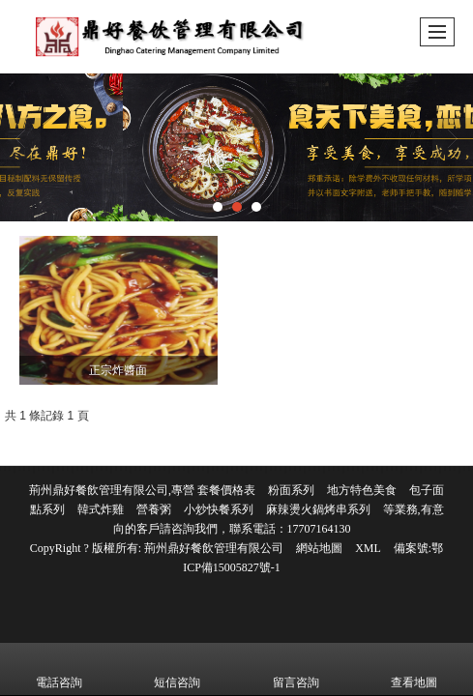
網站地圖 (319, 548)
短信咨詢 (177, 669)
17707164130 (319, 529)
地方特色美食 (362, 490)
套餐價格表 (226, 490)
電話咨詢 (59, 669)
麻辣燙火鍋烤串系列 (318, 509)
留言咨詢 (296, 669)
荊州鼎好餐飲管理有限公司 (213, 548)
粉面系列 (291, 490)
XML (368, 548)
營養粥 (153, 509)
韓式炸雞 (100, 509)
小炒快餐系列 (218, 509)
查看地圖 (414, 669)
